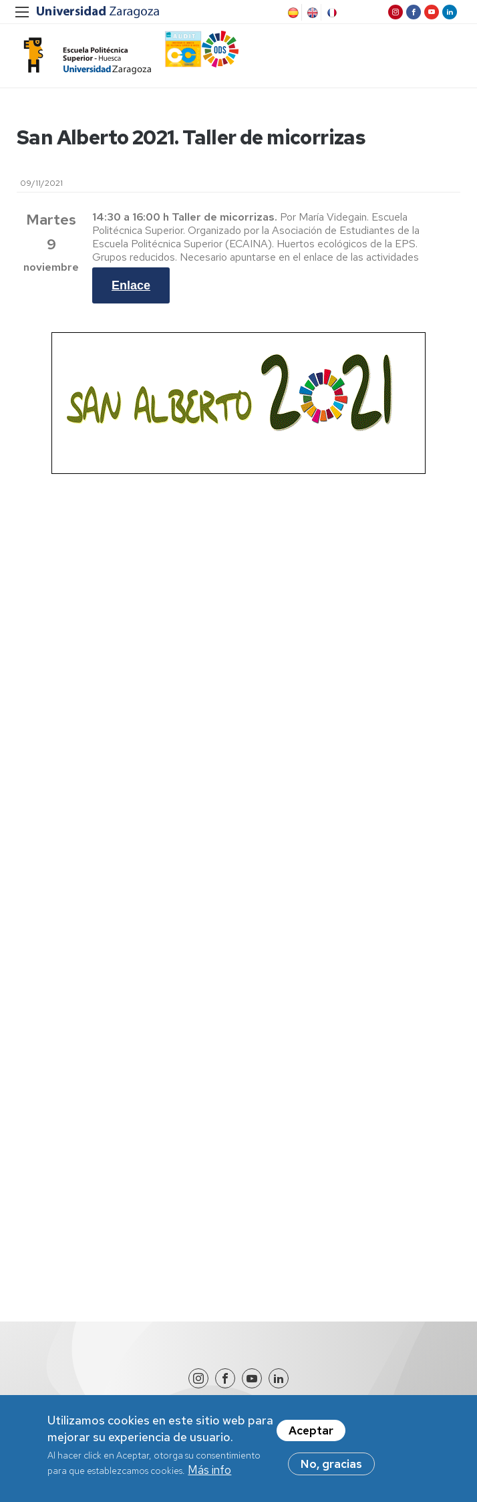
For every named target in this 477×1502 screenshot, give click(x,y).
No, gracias (331, 1470)
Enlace (131, 285)
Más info (209, 1476)
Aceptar (311, 1436)
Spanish (292, 12)
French (330, 12)
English (311, 12)
